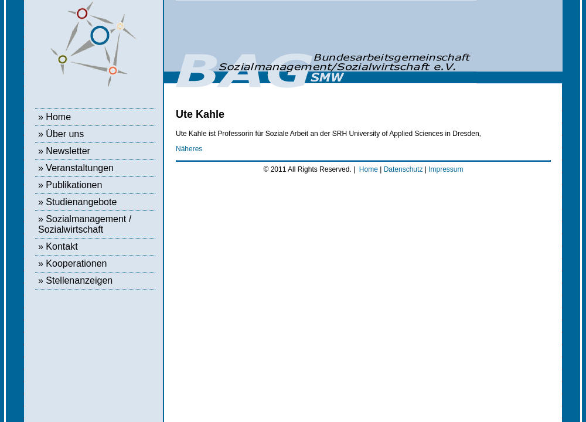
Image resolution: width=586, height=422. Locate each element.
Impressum (445, 169)
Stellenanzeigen (79, 280)
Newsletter (68, 151)
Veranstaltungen (80, 168)
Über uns (65, 134)
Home (58, 117)
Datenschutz (403, 169)
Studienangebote (81, 202)
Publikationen (74, 185)
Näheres (189, 149)
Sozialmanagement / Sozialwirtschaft (84, 224)
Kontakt (61, 246)
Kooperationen (76, 263)
